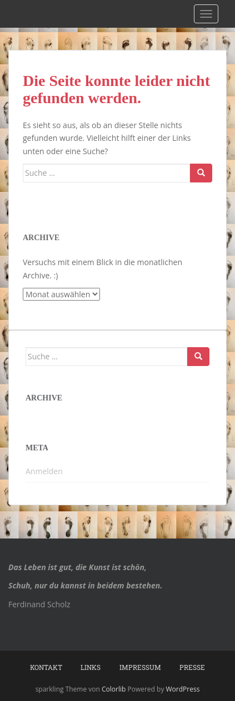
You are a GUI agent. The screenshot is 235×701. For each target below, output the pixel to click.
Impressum (140, 667)
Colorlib (114, 689)
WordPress (183, 689)
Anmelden (44, 471)
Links (91, 667)
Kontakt (46, 667)
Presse (192, 667)
